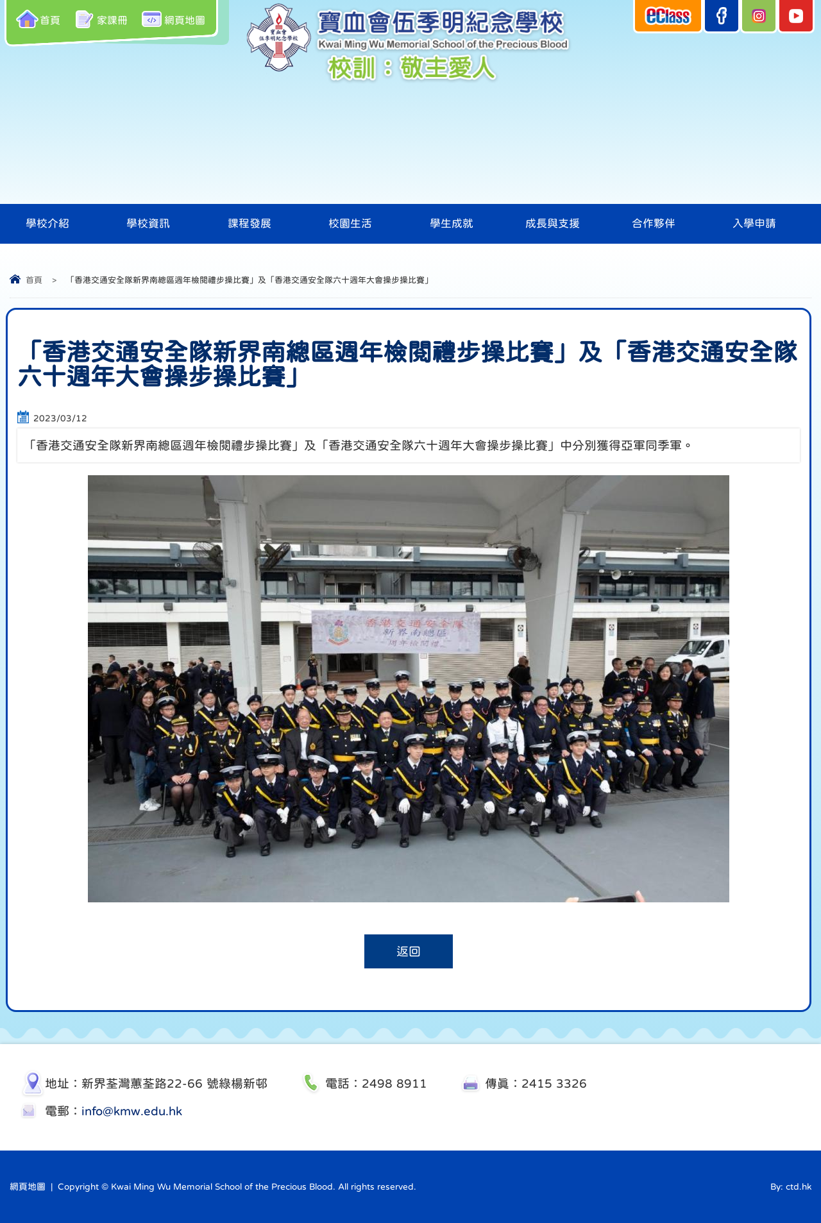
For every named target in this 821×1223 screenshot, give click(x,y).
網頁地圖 (172, 19)
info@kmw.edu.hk (131, 1111)
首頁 (38, 19)
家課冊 (100, 19)
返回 (408, 951)
